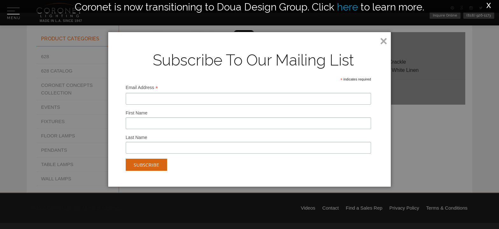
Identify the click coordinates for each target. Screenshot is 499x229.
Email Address (142, 88)
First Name (136, 112)
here (347, 7)
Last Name (136, 137)
